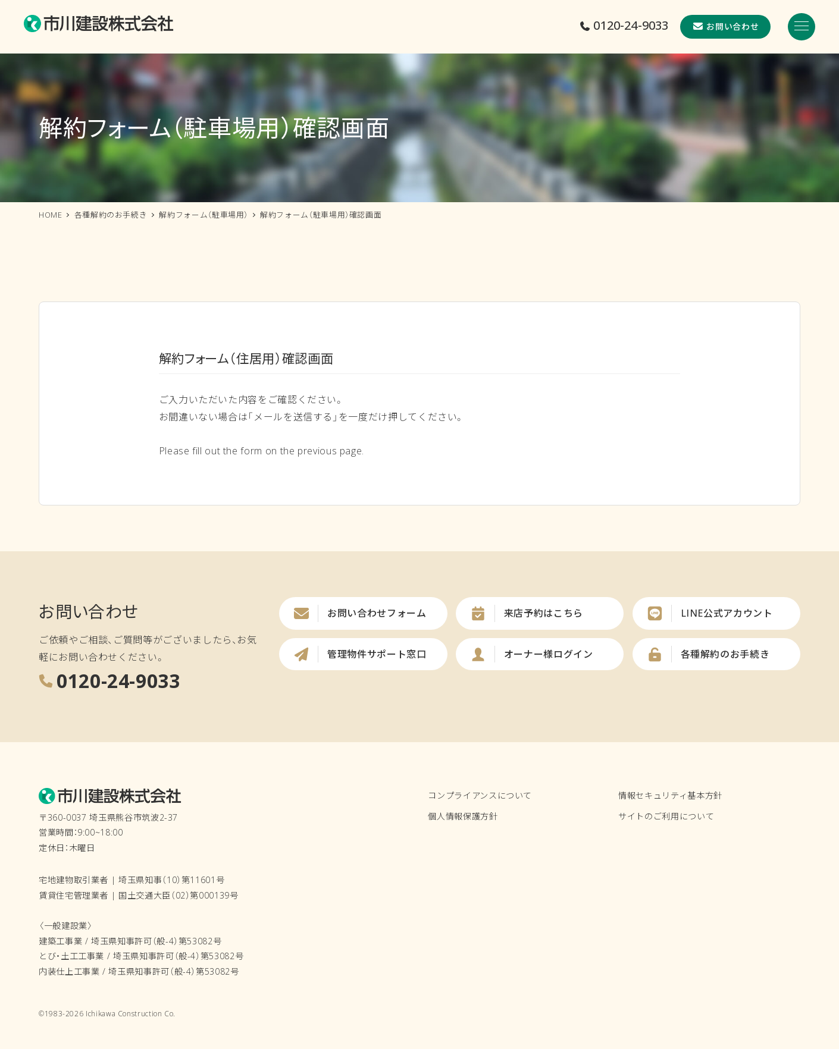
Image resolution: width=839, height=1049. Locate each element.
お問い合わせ (725, 26)
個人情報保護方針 (462, 816)
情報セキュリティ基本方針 (670, 795)
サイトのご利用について (666, 816)
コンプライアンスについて (480, 795)
